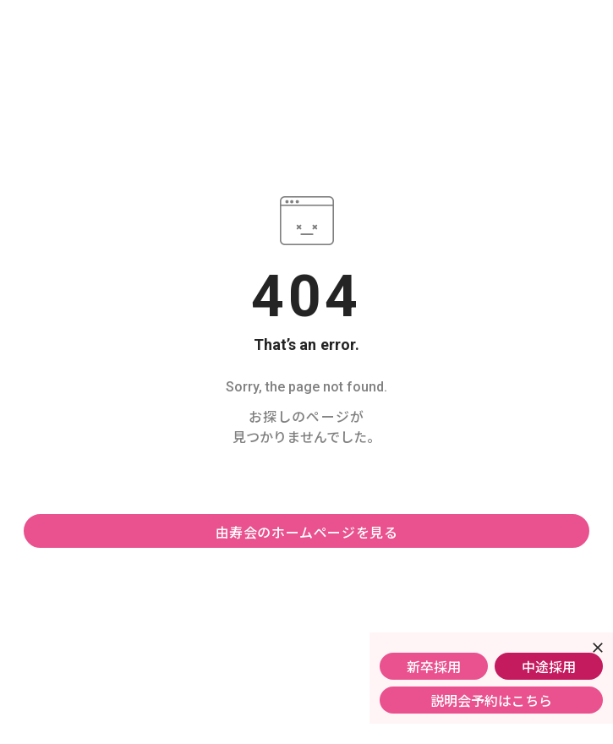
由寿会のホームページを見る (307, 532)
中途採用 (549, 666)
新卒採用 (434, 666)
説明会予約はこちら (491, 700)
